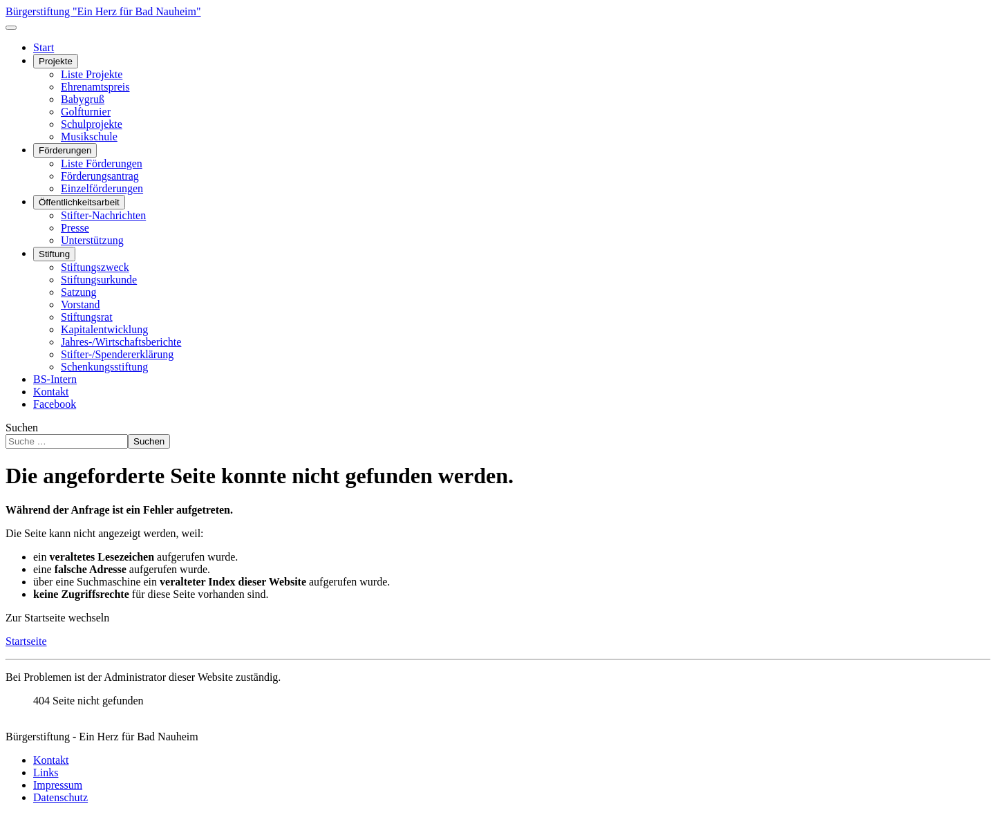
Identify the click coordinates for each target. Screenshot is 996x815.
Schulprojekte (91, 124)
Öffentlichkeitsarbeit (79, 202)
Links (45, 772)
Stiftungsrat (87, 317)
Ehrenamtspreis (95, 87)
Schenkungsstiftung (104, 367)
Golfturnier (86, 112)
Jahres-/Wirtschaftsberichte (121, 342)
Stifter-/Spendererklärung (117, 354)
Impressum (57, 785)
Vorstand (80, 304)
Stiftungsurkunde (99, 279)
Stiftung (54, 254)
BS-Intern (55, 379)
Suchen (22, 427)
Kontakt (51, 391)
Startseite (26, 641)
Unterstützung (92, 240)
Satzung (79, 292)
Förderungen (65, 150)
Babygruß (82, 99)
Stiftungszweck (95, 267)
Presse (75, 228)
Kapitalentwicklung (104, 329)
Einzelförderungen (102, 188)
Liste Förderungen (101, 163)
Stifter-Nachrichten (103, 215)
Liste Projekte (91, 74)
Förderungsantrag (100, 176)
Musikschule (89, 136)
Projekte (56, 61)
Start (43, 47)
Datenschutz (60, 797)
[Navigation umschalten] (11, 28)
